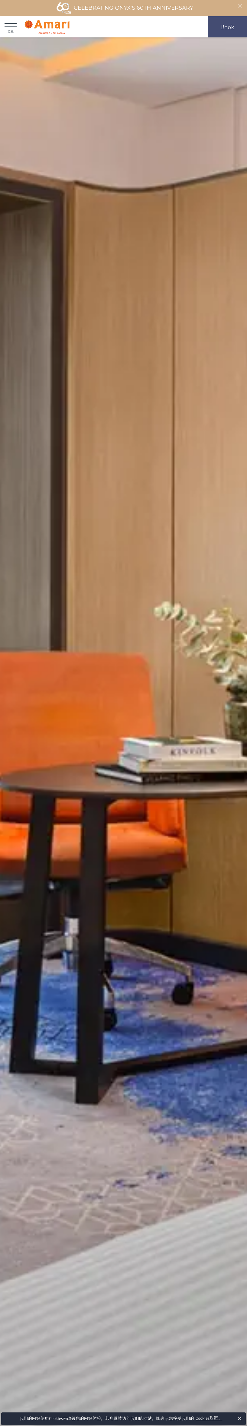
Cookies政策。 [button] (209, 1418)
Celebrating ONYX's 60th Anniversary (124, 8)
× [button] (239, 1418)
